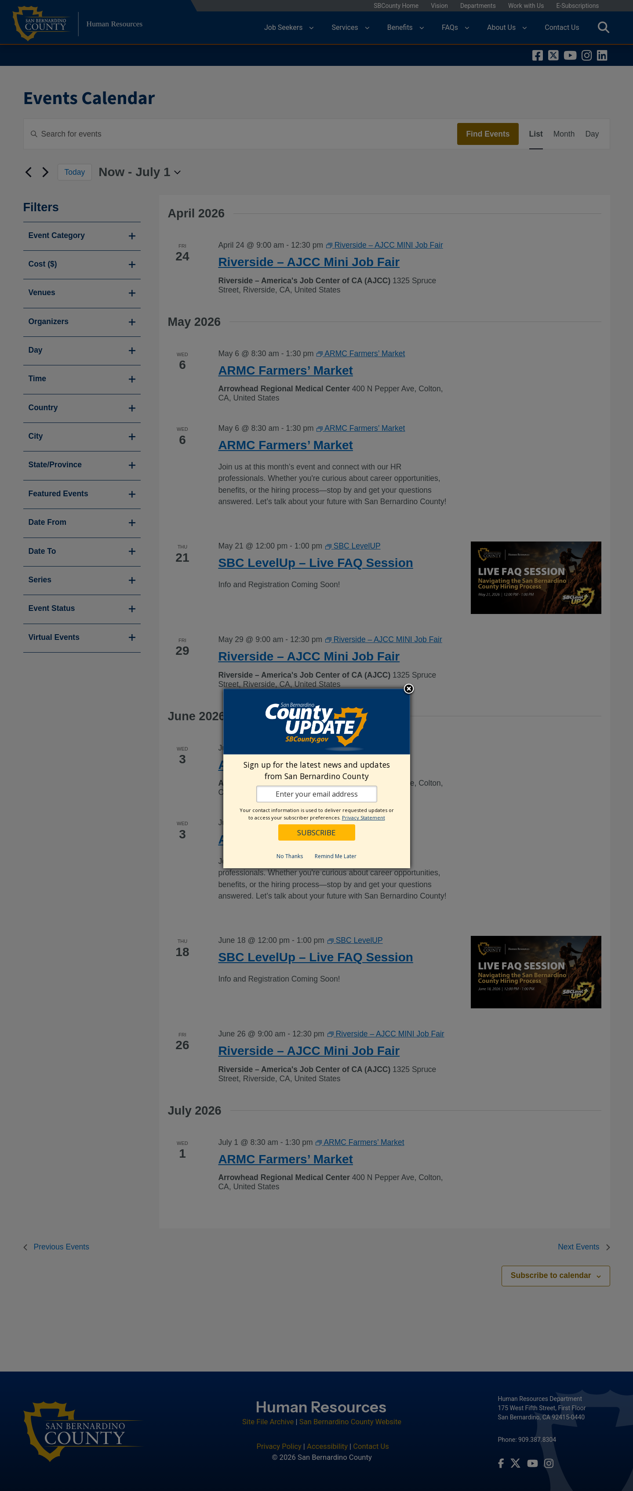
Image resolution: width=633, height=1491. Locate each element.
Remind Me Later (336, 856)
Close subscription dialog (408, 689)
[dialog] (316, 779)
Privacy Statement (363, 817)
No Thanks (289, 856)
